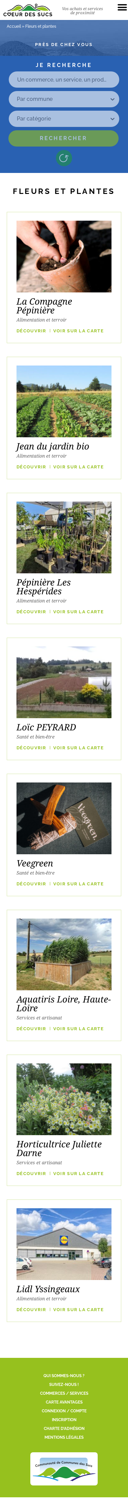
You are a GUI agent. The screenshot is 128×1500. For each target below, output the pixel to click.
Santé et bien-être (36, 736)
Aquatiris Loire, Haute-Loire (64, 1003)
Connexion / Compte (64, 1411)
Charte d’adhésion (64, 1428)
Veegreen (35, 863)
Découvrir (31, 330)
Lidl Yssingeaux (48, 1289)
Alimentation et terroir (42, 319)
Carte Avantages (64, 1402)
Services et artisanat (39, 1017)
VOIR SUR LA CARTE (78, 330)
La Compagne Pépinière (44, 305)
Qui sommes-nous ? (64, 1375)
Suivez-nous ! (64, 1384)
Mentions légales (64, 1437)
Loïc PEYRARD (46, 727)
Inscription (64, 1419)
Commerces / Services (64, 1393)
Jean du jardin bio (53, 446)
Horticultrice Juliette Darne (59, 1148)
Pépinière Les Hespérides (44, 586)
